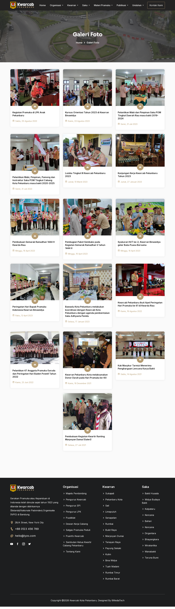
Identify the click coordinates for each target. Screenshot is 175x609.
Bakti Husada (150, 495)
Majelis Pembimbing (74, 495)
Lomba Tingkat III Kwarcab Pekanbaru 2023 (85, 175)
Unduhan (137, 5)
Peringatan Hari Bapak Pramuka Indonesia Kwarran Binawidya (29, 310)
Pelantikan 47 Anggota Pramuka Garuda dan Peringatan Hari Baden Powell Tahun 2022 (34, 375)
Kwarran (71, 5)
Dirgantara (149, 535)
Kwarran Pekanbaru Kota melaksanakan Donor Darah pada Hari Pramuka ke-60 (87, 378)
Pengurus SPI (72, 508)
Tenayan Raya (111, 544)
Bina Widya (109, 562)
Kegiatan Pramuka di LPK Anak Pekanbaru (29, 114)
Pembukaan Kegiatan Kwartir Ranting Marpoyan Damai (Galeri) (85, 440)
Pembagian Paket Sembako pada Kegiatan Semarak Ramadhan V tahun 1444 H (85, 246)
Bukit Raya (109, 532)
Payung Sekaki (111, 550)
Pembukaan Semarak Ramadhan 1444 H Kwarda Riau (34, 245)
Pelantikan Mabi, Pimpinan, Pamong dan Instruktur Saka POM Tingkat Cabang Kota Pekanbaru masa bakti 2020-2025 (34, 181)
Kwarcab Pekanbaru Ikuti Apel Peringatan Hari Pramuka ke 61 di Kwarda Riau (140, 307)
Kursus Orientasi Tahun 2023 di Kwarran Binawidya (87, 114)
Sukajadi (108, 495)
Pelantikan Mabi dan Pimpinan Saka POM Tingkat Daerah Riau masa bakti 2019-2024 (140, 115)
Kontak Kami (156, 5)
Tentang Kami (71, 554)
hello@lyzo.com (25, 538)
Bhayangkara (150, 541)
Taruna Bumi (150, 560)
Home (42, 5)
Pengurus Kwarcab (74, 501)
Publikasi (122, 5)
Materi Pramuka (102, 5)
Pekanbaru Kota (112, 501)
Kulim (106, 556)
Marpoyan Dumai (113, 538)
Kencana (148, 517)
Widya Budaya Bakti (151, 503)
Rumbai (107, 526)
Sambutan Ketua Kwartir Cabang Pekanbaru (77, 546)
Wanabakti (149, 554)
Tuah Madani (110, 568)
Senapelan (109, 520)
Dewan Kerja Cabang (75, 526)
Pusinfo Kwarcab (73, 538)
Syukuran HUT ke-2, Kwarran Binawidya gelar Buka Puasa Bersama (139, 245)
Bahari (147, 523)
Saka (85, 5)
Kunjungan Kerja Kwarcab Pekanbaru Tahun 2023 (138, 175)
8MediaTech (118, 602)
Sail (105, 508)
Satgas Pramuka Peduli (76, 532)
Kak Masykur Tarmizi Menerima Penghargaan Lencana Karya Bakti (137, 369)
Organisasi (56, 5)
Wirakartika (149, 547)
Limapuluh (109, 514)
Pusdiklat (69, 520)
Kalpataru (148, 511)
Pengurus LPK (72, 514)
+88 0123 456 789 (27, 531)
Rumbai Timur (111, 575)
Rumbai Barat (111, 581)
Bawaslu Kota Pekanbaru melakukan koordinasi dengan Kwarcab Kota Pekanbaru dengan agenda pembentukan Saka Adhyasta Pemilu (85, 313)
